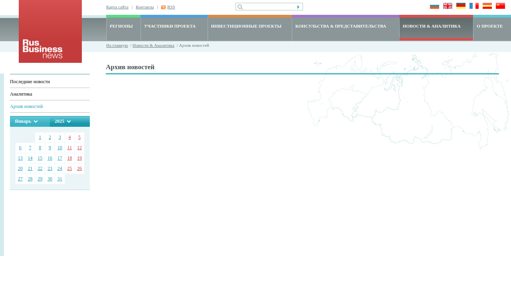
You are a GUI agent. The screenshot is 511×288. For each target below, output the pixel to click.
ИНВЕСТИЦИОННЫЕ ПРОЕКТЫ (246, 26)
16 (50, 158)
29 (40, 179)
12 (79, 147)
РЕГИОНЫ (121, 26)
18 (69, 158)
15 (40, 158)
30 (50, 179)
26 (79, 168)
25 (69, 168)
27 (20, 179)
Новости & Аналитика (153, 45)
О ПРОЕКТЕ (490, 26)
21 (30, 168)
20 (20, 168)
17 (59, 158)
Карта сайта (117, 6)
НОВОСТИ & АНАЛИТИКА (432, 26)
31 (59, 179)
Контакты (145, 6)
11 (69, 147)
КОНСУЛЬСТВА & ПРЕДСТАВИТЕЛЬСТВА (340, 26)
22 (40, 168)
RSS (171, 6)
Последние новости (30, 81)
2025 (59, 121)
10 (59, 147)
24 (59, 168)
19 (79, 158)
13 (20, 158)
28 (30, 179)
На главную (117, 45)
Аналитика (21, 94)
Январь (23, 121)
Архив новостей (26, 106)
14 (30, 158)
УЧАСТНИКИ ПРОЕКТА (170, 26)
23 (50, 168)
